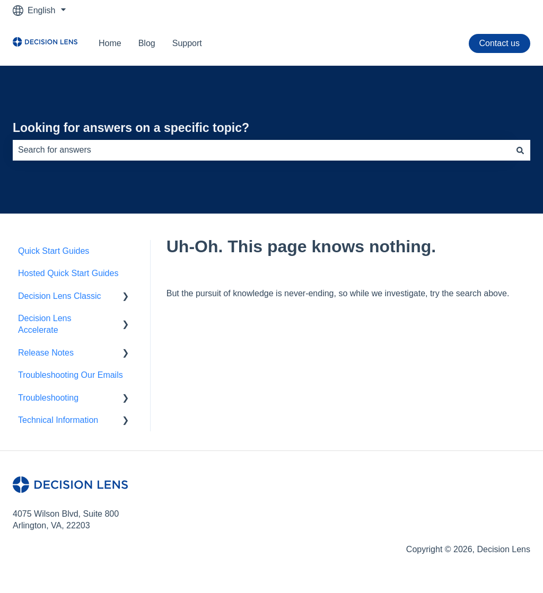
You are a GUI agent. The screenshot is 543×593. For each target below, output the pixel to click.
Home (110, 43)
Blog (146, 43)
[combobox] (261, 150)
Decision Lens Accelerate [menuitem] (45, 324)
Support (187, 43)
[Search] (520, 150)
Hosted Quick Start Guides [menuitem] (68, 273)
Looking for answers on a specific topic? (131, 128)
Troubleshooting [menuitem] (48, 397)
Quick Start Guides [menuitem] (53, 250)
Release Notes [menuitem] (46, 352)
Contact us (499, 43)
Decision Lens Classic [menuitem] (59, 295)
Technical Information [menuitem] (58, 419)
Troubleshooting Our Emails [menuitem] (70, 374)
